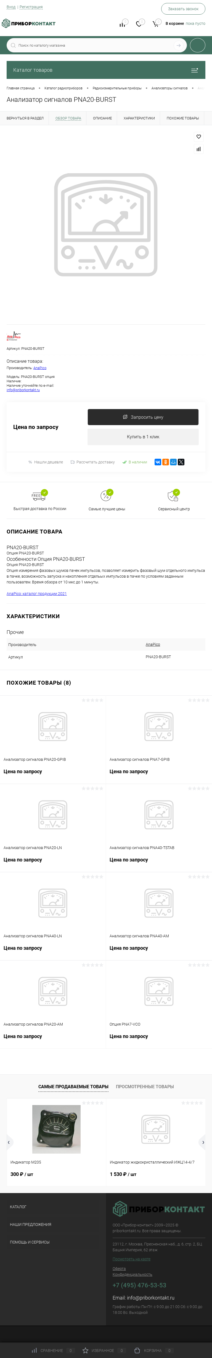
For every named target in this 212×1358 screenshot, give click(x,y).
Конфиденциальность (132, 1274)
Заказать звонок (183, 9)
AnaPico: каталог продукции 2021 (37, 593)
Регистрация (31, 7)
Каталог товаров (106, 70)
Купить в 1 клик (143, 436)
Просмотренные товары (145, 1086)
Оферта (119, 1268)
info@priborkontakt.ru (23, 390)
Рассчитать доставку (92, 462)
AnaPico (39, 368)
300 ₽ (21, 1174)
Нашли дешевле (45, 462)
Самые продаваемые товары (73, 1086)
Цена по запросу (36, 427)
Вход (11, 7)
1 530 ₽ (123, 1174)
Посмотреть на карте (131, 1259)
